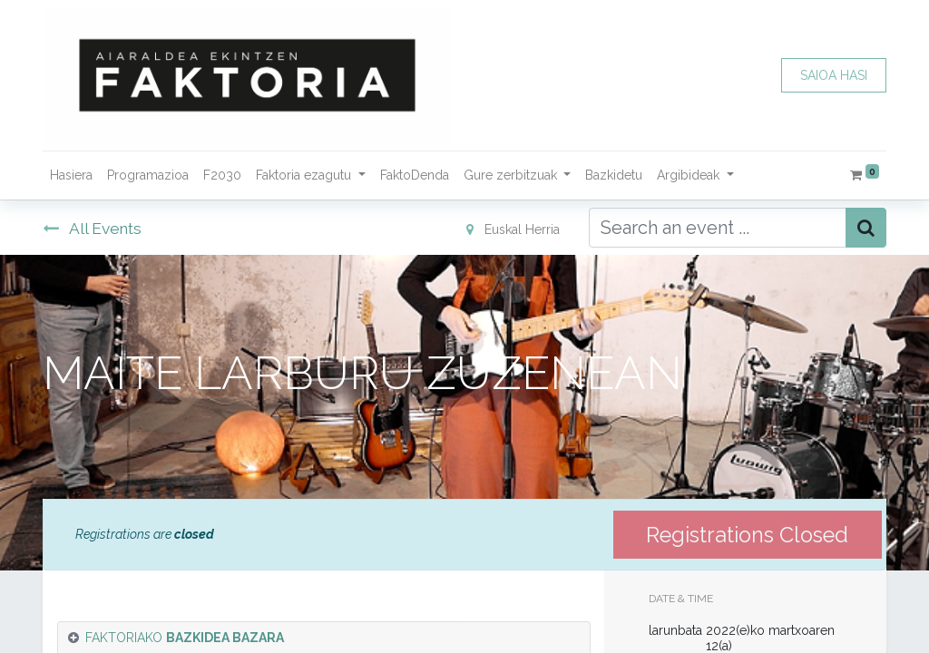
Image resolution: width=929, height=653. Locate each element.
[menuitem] (71, 175)
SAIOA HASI (833, 75)
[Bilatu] (866, 228)
